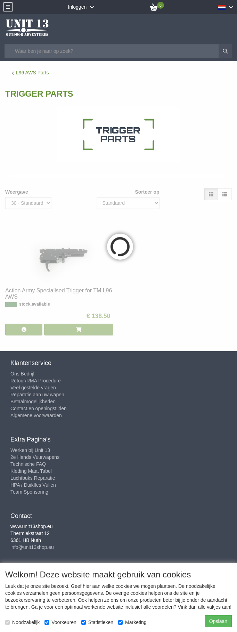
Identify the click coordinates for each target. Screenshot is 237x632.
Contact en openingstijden (38, 408)
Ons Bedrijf (22, 373)
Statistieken (97, 622)
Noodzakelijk (22, 622)
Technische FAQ (28, 464)
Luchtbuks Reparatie (32, 478)
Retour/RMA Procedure (35, 380)
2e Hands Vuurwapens (34, 457)
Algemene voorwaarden (36, 415)
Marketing (132, 622)
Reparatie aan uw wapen (37, 394)
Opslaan (218, 621)
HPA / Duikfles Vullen (33, 485)
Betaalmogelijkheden (33, 401)
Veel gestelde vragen (33, 387)
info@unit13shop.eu (32, 547)
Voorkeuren (60, 622)
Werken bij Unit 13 (30, 450)
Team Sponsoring (29, 492)
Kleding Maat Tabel (31, 471)
